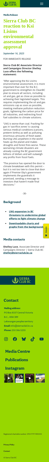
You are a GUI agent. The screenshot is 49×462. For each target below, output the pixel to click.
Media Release (10, 15)
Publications (16, 360)
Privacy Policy (9, 445)
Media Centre (17, 352)
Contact (11, 300)
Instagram (14, 368)
